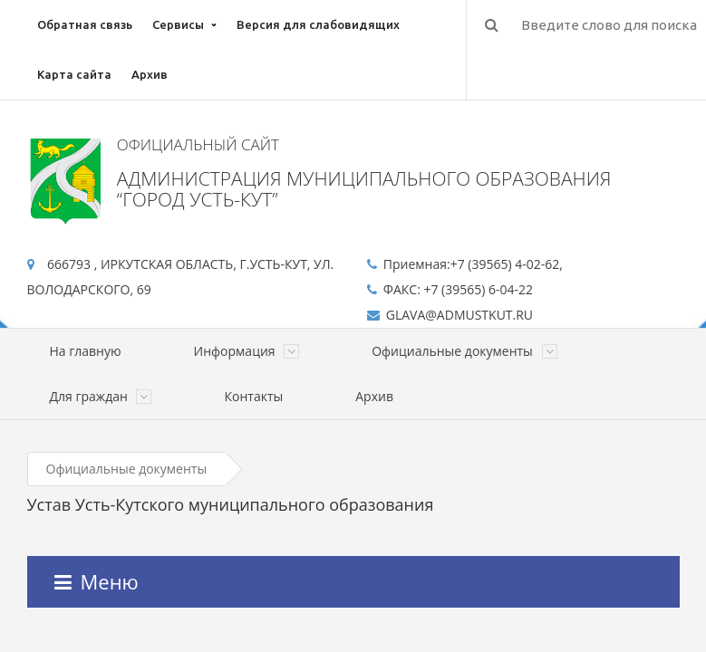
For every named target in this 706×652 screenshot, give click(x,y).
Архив (149, 74)
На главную (85, 351)
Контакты (253, 396)
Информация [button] (247, 351)
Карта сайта (74, 74)
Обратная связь (84, 24)
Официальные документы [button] (464, 351)
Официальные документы (127, 468)
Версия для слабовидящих (318, 24)
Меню (96, 581)
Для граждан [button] (101, 396)
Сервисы (178, 24)
